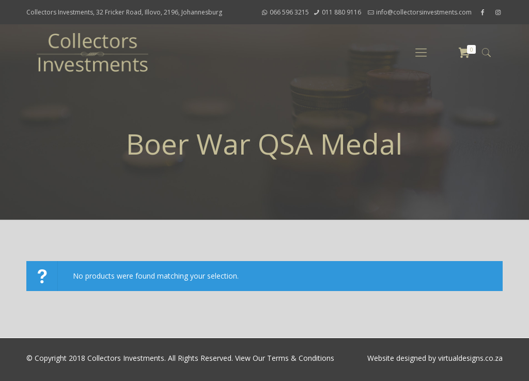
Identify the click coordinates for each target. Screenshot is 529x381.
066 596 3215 (289, 12)
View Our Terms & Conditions (284, 358)
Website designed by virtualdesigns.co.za (435, 358)
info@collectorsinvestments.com (424, 12)
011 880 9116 (341, 12)
